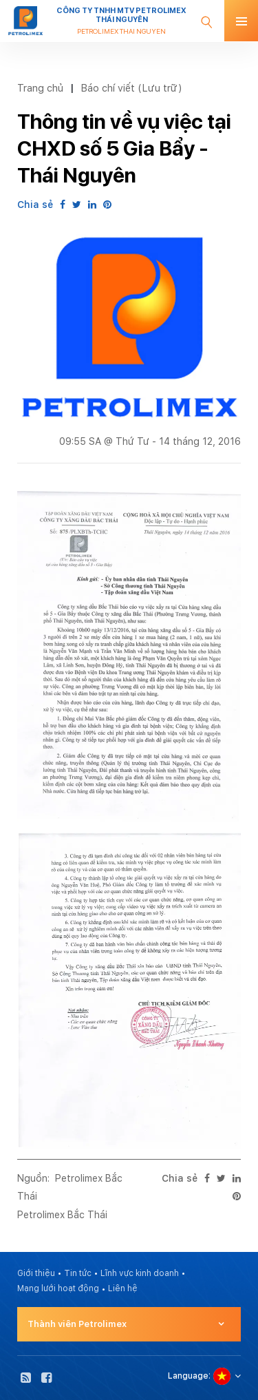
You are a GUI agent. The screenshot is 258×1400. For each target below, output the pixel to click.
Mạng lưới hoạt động (58, 1288)
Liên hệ (123, 1288)
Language (188, 1376)
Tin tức (78, 1273)
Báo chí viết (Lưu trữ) (131, 88)
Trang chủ (40, 88)
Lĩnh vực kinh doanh (139, 1273)
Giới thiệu (36, 1273)
